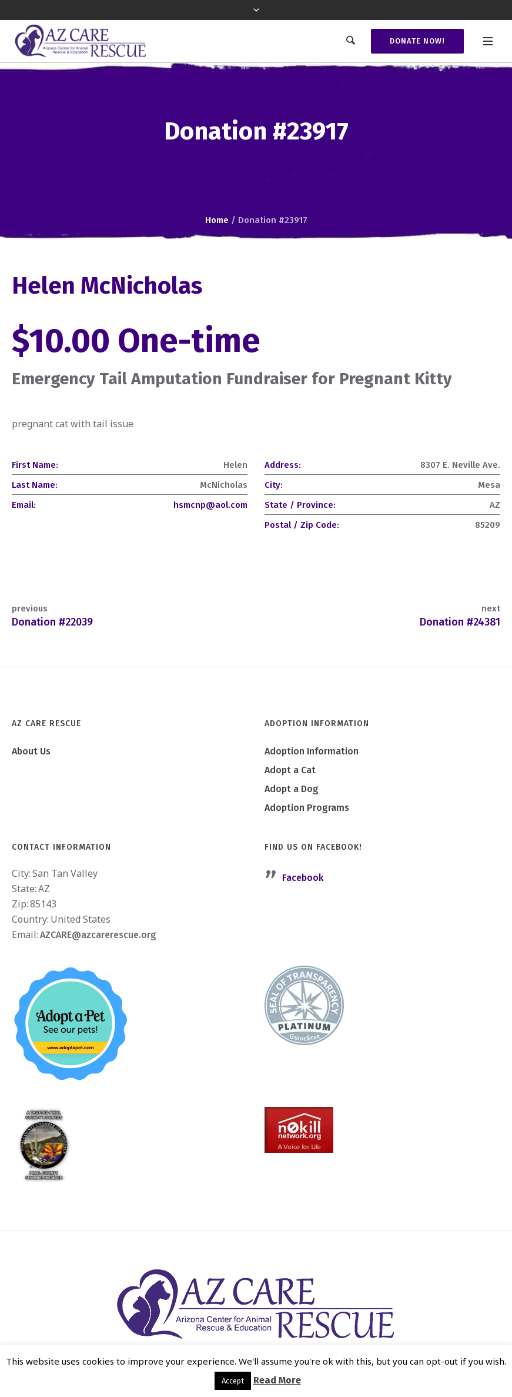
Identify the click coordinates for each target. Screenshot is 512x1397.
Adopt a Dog (292, 788)
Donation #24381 (460, 622)
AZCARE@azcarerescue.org (98, 934)
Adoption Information (312, 751)
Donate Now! (417, 40)
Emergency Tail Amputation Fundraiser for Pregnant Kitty (232, 378)
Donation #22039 (52, 622)
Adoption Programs (307, 807)
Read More (277, 1380)
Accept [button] (233, 1380)
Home (217, 220)
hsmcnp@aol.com (210, 505)
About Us (31, 751)
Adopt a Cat (290, 770)
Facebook (302, 877)
